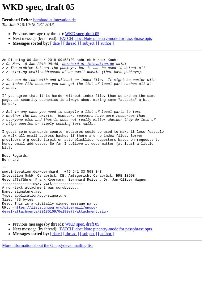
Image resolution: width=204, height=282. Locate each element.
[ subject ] (88, 43)
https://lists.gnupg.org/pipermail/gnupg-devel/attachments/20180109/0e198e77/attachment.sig (54, 241)
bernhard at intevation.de (54, 20)
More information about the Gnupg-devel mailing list (47, 277)
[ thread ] (71, 43)
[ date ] (56, 43)
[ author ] (106, 43)
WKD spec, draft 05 (82, 33)
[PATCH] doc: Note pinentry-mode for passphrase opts (105, 38)
